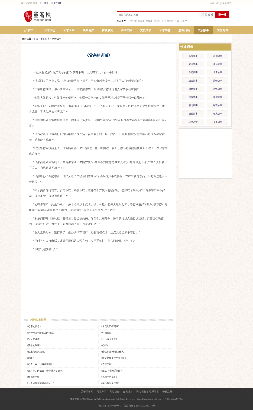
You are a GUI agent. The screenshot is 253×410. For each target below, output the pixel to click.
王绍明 (184, 20)
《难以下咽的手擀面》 (111, 370)
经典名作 (88, 30)
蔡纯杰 (149, 20)
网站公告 (114, 391)
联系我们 (226, 3)
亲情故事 (193, 105)
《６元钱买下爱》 (109, 339)
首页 (30, 30)
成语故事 (193, 64)
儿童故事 (217, 72)
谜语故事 (217, 105)
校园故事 (193, 113)
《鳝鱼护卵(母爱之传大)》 (113, 351)
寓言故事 (193, 56)
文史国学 (145, 30)
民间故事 (193, 72)
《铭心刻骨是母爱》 (110, 383)
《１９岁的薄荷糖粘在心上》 (41, 383)
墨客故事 (45, 38)
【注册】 (57, 3)
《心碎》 (104, 345)
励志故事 (193, 80)
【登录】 (46, 3)
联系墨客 (154, 391)
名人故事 (217, 113)
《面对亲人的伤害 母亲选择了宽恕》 (45, 370)
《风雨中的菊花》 (109, 377)
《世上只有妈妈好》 (36, 351)
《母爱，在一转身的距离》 (39, 364)
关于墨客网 (87, 391)
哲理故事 (217, 97)
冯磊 (177, 20)
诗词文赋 (126, 30)
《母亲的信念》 (34, 326)
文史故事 (217, 122)
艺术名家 (68, 30)
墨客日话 (184, 30)
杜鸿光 (170, 20)
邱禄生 (141, 20)
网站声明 (101, 391)
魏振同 (157, 20)
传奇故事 (193, 97)
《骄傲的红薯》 (34, 345)
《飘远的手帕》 (34, 377)
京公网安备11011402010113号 (139, 405)
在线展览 (107, 30)
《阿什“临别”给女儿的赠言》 (40, 332)
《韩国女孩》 (107, 332)
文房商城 (222, 30)
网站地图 (141, 391)
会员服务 (128, 391)
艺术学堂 (164, 30)
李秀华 (133, 20)
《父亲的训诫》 (34, 339)
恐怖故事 (217, 89)
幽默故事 (193, 89)
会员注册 (167, 391)
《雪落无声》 (107, 364)
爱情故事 (217, 80)
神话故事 (217, 56)
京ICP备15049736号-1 (109, 405)
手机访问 (214, 3)
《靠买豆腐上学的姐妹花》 (113, 358)
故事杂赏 (193, 122)
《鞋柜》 (30, 358)
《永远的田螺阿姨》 (110, 326)
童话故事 (217, 64)
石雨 (163, 20)
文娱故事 (203, 30)
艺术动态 (49, 30)
